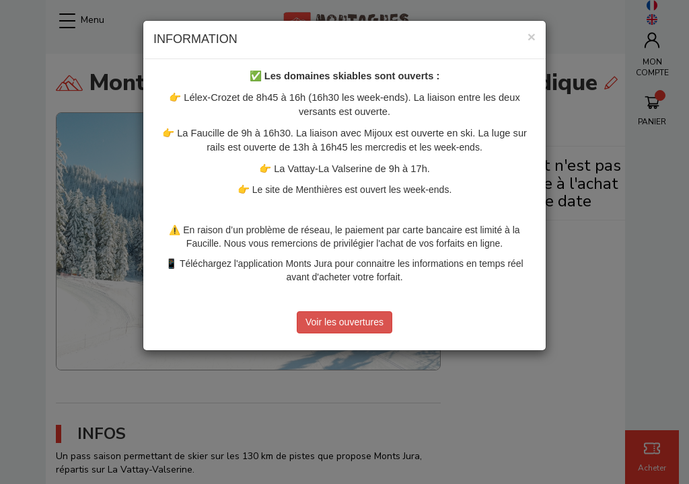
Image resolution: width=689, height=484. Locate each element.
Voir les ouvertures (344, 322)
